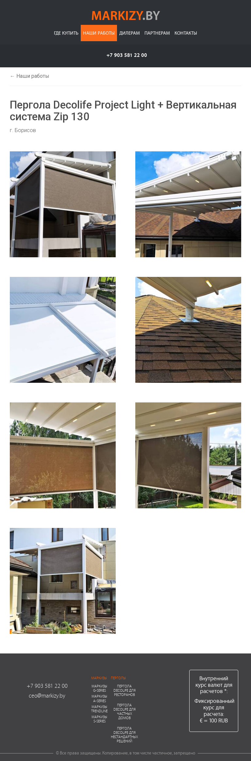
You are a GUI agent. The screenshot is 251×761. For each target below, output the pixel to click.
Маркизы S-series (99, 719)
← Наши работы (29, 76)
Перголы (118, 678)
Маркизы (99, 678)
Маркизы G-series (99, 688)
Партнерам (157, 33)
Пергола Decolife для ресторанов (124, 690)
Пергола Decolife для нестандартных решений (124, 734)
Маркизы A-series (99, 698)
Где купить (66, 33)
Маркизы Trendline (99, 709)
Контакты (186, 33)
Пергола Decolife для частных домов (124, 711)
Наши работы (99, 33)
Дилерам (129, 33)
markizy (125, 15)
